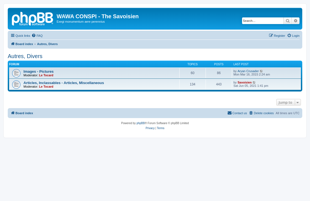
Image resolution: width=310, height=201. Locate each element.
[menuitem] (37, 35)
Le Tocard (46, 75)
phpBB (140, 123)
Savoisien (245, 82)
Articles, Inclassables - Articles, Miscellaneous (63, 83)
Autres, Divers (25, 56)
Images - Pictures (38, 71)
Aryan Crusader (248, 71)
